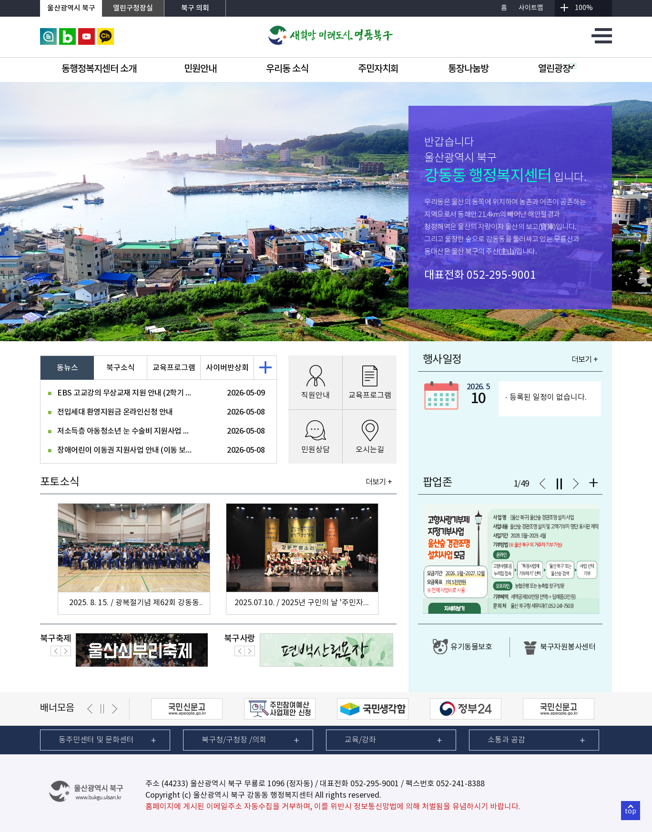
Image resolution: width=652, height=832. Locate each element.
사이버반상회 (227, 368)
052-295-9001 (501, 275)
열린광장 (557, 69)
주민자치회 (378, 69)
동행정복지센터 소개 (98, 69)
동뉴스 (67, 368)
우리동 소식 (287, 69)
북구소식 (120, 368)
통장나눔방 (468, 69)
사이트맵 (531, 8)
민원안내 (200, 69)
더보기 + (379, 482)
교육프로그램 (174, 368)
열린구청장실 (133, 8)
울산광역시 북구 (71, 8)
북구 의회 (195, 8)
